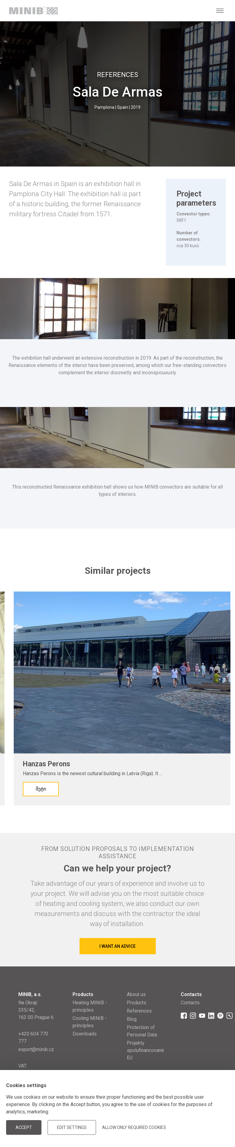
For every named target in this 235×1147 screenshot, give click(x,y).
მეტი (41, 789)
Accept (24, 1127)
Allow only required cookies (134, 1127)
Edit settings (72, 1127)
